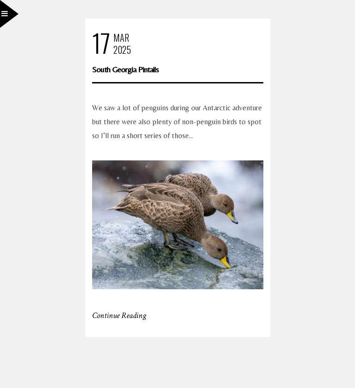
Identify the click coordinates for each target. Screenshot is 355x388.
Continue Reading (119, 315)
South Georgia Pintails (125, 69)
